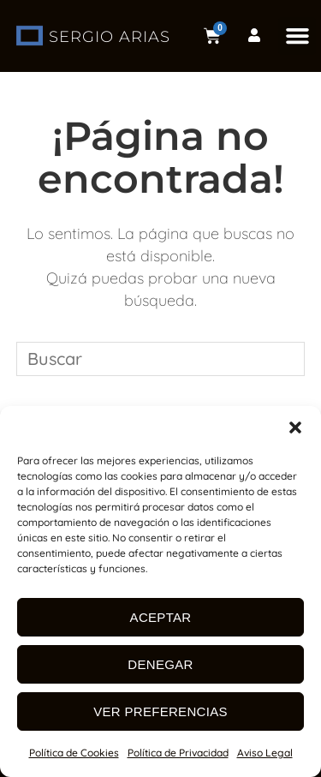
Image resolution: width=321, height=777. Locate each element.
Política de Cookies (74, 752)
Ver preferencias (160, 711)
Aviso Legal (265, 752)
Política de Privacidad (178, 752)
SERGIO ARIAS (109, 36)
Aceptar (161, 617)
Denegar (160, 664)
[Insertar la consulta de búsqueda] (161, 359)
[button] (295, 427)
